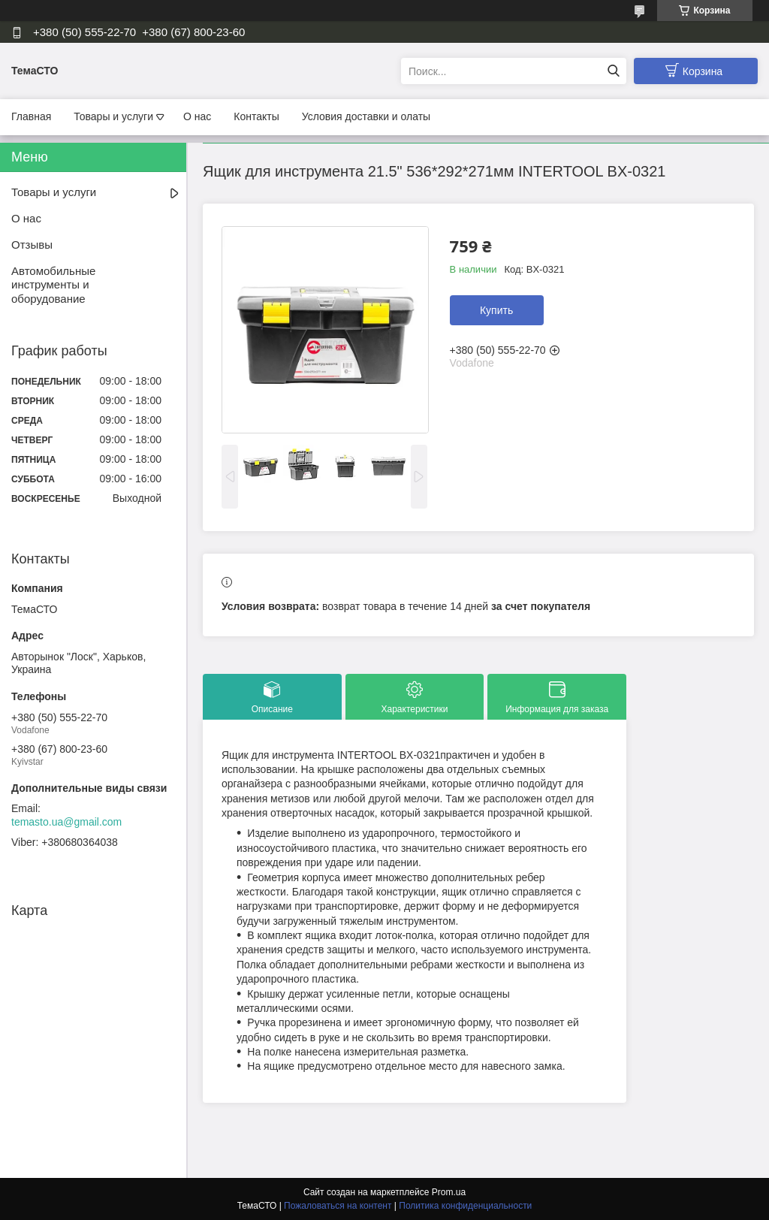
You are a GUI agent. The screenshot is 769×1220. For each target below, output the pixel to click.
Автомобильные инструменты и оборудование (53, 285)
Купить (496, 310)
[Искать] (613, 71)
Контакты (256, 116)
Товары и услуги (113, 116)
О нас (197, 116)
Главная (31, 116)
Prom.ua (449, 1192)
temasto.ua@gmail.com (66, 822)
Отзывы (32, 244)
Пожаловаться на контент (337, 1205)
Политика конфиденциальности (465, 1205)
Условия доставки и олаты (366, 116)
